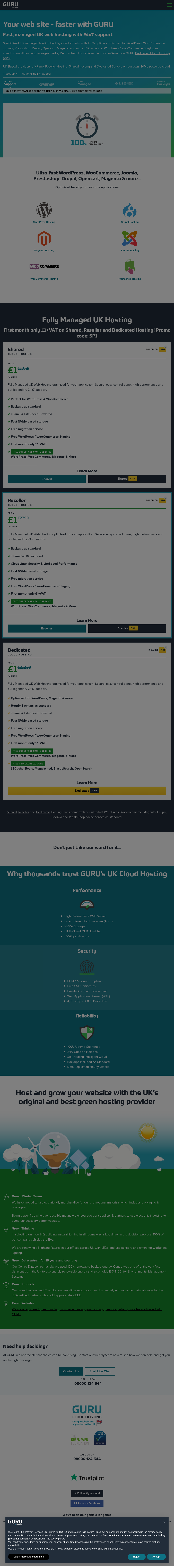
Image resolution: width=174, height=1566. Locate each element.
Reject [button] (136, 1556)
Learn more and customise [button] (29, 1556)
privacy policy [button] (155, 1532)
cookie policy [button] (57, 1538)
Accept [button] (156, 1556)
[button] (164, 1522)
